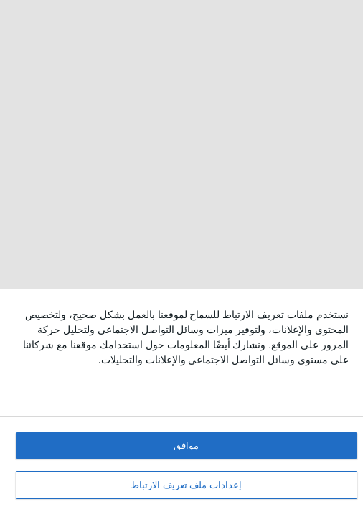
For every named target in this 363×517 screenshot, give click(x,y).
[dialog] (181, 403)
